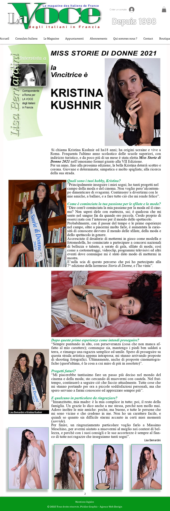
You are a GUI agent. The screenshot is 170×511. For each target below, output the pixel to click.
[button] (164, 9)
